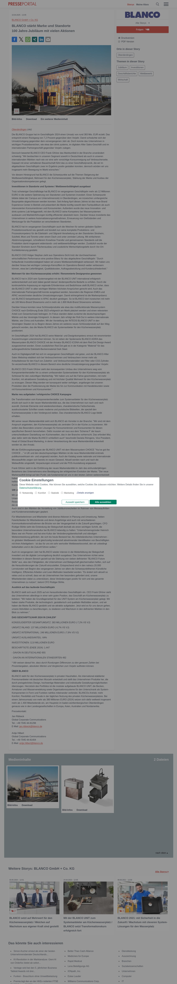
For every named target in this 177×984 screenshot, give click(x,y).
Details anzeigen (85, 492)
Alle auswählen (103, 502)
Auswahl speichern (75, 502)
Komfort (42, 492)
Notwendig (27, 492)
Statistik (55, 492)
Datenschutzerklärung (30, 487)
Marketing (69, 492)
